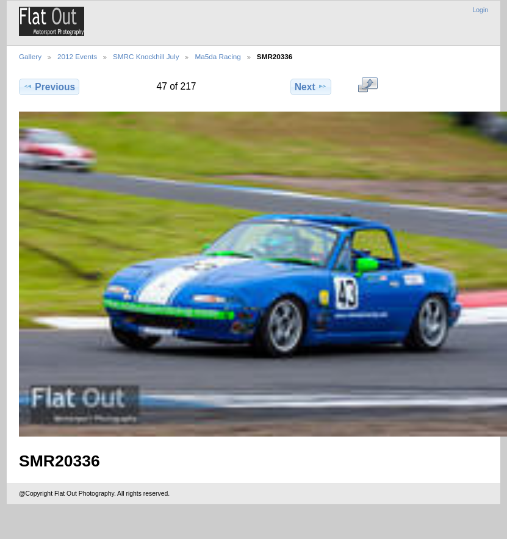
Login (480, 10)
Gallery (30, 56)
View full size (367, 85)
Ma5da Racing (217, 56)
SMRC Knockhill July (146, 56)
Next (311, 86)
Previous (49, 86)
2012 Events (77, 56)
